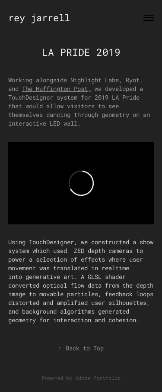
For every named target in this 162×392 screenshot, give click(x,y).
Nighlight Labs (94, 80)
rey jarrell (39, 17)
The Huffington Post (55, 88)
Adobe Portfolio (98, 377)
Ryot (133, 80)
